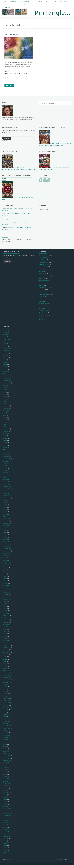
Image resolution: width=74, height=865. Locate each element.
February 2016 (6, 539)
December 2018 (6, 482)
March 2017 (5, 512)
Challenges (41, 271)
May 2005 (5, 825)
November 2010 (6, 675)
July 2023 (5, 387)
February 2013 (6, 613)
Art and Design (42, 260)
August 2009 (6, 709)
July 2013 (5, 601)
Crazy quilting (42, 278)
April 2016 (5, 535)
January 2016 (6, 541)
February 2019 (6, 479)
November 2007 (6, 758)
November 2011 (6, 647)
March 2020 (5, 470)
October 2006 (6, 788)
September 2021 (6, 433)
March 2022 (5, 419)
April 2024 (5, 366)
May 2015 (5, 558)
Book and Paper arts (43, 266)
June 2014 (5, 576)
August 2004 (6, 838)
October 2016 (6, 523)
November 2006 (6, 785)
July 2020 (5, 463)
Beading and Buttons (44, 264)
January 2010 (6, 698)
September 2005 (6, 818)
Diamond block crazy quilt (44, 283)
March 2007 (5, 776)
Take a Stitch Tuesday (44, 315)
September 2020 (6, 459)
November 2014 (6, 564)
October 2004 (6, 836)
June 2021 (5, 438)
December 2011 (6, 645)
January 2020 (6, 475)
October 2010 (6, 677)
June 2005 (5, 822)
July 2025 (5, 343)
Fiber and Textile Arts (43, 287)
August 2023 (6, 385)
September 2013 (6, 597)
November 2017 (6, 495)
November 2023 (6, 378)
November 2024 (6, 350)
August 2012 (6, 627)
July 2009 (5, 712)
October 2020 (6, 456)
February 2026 (6, 334)
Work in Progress (43, 319)
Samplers (41, 308)
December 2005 (6, 811)
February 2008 (6, 751)
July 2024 (5, 360)
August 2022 (6, 413)
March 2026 (5, 332)
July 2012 (5, 629)
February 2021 (6, 447)
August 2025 (6, 341)
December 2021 (6, 426)
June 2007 (5, 769)
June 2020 (5, 465)
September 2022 (6, 410)
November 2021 (6, 429)
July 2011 (5, 657)
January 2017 (6, 516)
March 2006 (5, 804)
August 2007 (6, 765)
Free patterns (42, 289)
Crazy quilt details (43, 273)
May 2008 (5, 744)
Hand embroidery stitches (45, 294)
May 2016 (5, 532)
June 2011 (5, 659)
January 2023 (6, 401)
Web (40, 317)
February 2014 (6, 585)
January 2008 (6, 753)
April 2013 (5, 608)
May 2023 (5, 392)
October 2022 (6, 408)
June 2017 (5, 505)
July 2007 (5, 767)
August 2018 (6, 491)
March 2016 (5, 537)
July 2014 (5, 574)
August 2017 (6, 500)
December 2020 (6, 452)
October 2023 (6, 380)
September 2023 (6, 383)
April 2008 (5, 746)
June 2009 (5, 714)
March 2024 (5, 369)
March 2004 (5, 850)
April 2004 (5, 848)
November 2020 (6, 454)
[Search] (24, 4)
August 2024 (6, 357)
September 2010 (6, 680)
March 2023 (5, 396)
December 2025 (6, 339)
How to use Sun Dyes (11, 35)
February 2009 (6, 723)
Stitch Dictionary (42, 312)
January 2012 (6, 643)
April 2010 (5, 691)
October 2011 (6, 650)
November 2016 (6, 521)
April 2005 (5, 827)
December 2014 (6, 562)
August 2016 (6, 528)
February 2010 (6, 696)
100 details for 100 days (44, 255)
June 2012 (5, 631)
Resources (41, 306)
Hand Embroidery (43, 292)
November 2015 (6, 546)
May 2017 (5, 507)
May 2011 (5, 661)
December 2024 (6, 348)
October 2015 (6, 548)
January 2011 (6, 670)
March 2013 (5, 610)
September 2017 (6, 498)
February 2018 (6, 493)
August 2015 (6, 553)
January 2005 (6, 831)
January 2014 (6, 587)
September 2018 (6, 488)
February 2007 (6, 779)
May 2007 (5, 772)
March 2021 (5, 445)
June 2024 (5, 362)
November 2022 (6, 406)
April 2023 (5, 394)
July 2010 (5, 684)
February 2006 (6, 806)
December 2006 (6, 783)
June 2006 (5, 797)
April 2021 (5, 442)
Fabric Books (42, 285)
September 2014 (6, 569)
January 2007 (6, 781)
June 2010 (5, 686)
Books (40, 269)
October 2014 (6, 567)
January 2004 (6, 852)
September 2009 (6, 707)
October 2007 (6, 760)
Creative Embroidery (43, 280)
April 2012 (5, 636)
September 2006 (6, 790)
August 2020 (6, 461)
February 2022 (6, 422)
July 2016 (5, 530)
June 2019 (5, 477)
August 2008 (6, 737)
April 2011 (5, 663)
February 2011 (6, 668)
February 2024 (6, 371)
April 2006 (5, 802)
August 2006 (6, 792)
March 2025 (5, 346)
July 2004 (5, 841)
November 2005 (6, 813)
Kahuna (63, 859)
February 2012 (6, 640)
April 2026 (5, 330)
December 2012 (6, 617)
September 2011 (6, 652)
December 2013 (6, 590)
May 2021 (5, 440)
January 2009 (6, 726)
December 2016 (6, 518)
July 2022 (5, 415)
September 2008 (6, 735)
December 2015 (6, 544)
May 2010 (5, 689)
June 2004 (5, 843)
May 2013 (5, 606)
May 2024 (5, 364)
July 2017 (5, 502)
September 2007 (6, 762)
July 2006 (5, 795)
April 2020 (5, 468)
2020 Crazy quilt (42, 257)
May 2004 (5, 845)
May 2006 (5, 799)
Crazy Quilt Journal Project (45, 276)
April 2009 (5, 719)
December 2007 (6, 755)
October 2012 (6, 622)
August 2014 (6, 571)
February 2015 (6, 560)
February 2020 (6, 472)
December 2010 (6, 673)
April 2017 (5, 509)
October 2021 (6, 431)
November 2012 (6, 620)
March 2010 (5, 693)
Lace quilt (41, 301)
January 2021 (6, 449)
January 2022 (6, 424)
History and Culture (43, 299)
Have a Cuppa (42, 296)
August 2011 (6, 654)
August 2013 (6, 599)
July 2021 (5, 436)
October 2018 (6, 486)
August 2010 (6, 682)
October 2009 (6, 705)
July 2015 (5, 555)
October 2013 (6, 594)
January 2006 (6, 808)
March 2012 (5, 638)
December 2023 (6, 376)
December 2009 (6, 700)
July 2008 (5, 739)
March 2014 (5, 583)
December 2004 (6, 834)
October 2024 (6, 353)
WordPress (68, 859)
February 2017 (6, 514)
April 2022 (5, 417)
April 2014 (5, 581)
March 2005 (5, 829)
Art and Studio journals (44, 262)
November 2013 (6, 592)
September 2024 (6, 355)
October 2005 (6, 815)
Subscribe (6, 138)
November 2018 (6, 484)
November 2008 (6, 730)
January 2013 (6, 615)
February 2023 (6, 399)
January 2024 (6, 373)
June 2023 (5, 390)
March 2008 (5, 749)
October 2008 (6, 732)
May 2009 (5, 716)
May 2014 (5, 578)
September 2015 (6, 551)
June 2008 (5, 742)
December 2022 (6, 403)
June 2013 (5, 604)
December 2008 (6, 728)
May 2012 (5, 634)
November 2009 (6, 703)
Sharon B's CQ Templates (44, 310)
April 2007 (5, 774)
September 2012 (6, 624)
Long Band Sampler (43, 303)
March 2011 (5, 666)
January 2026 (6, 337)
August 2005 (6, 820)
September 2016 (6, 525)
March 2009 (5, 721)
